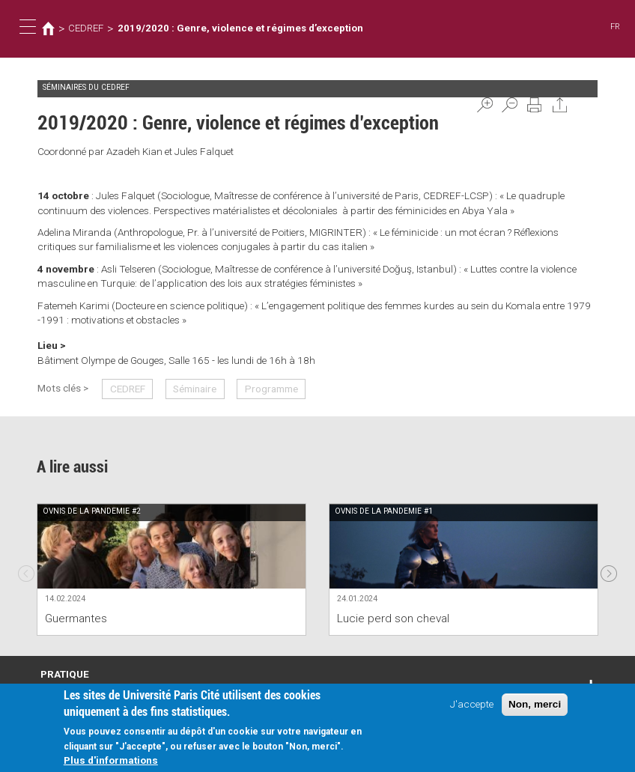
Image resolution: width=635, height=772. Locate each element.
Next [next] (609, 569)
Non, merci (534, 704)
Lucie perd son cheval (393, 618)
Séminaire (194, 389)
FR (615, 26)
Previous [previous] (26, 569)
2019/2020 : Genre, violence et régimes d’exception (236, 28)
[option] (171, 569)
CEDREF (85, 28)
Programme (270, 389)
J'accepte (471, 704)
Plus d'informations (111, 760)
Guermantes (76, 618)
